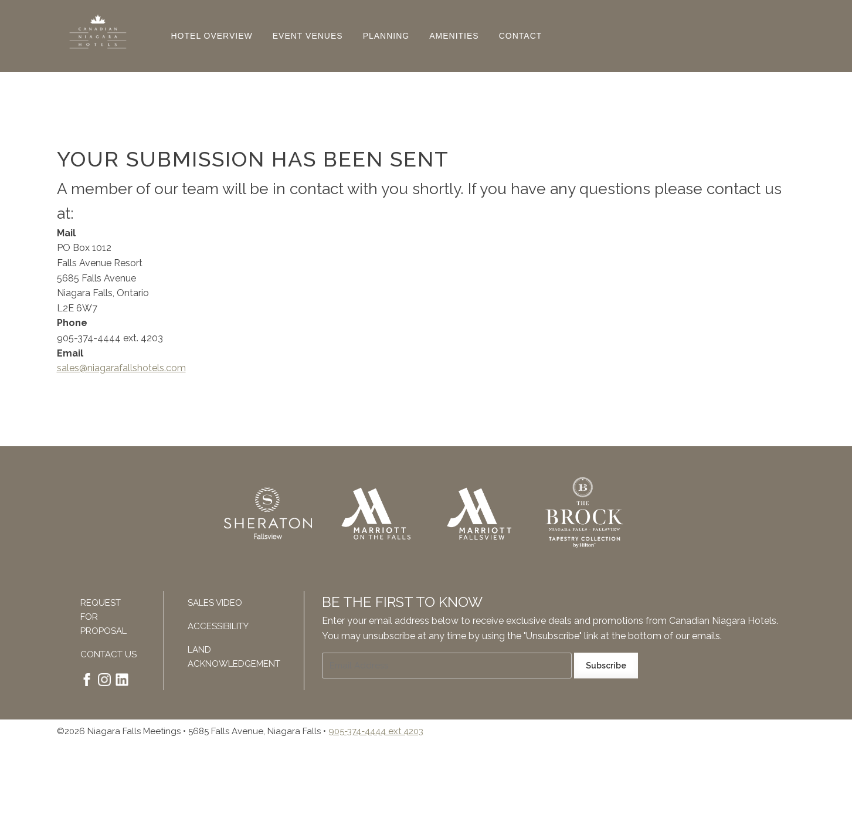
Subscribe (606, 665)
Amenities (453, 35)
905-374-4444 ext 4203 (375, 731)
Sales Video (215, 603)
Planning (386, 35)
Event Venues (308, 35)
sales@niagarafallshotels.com (121, 368)
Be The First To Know (402, 601)
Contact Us (108, 654)
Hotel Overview (212, 35)
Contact (520, 35)
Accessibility (218, 626)
